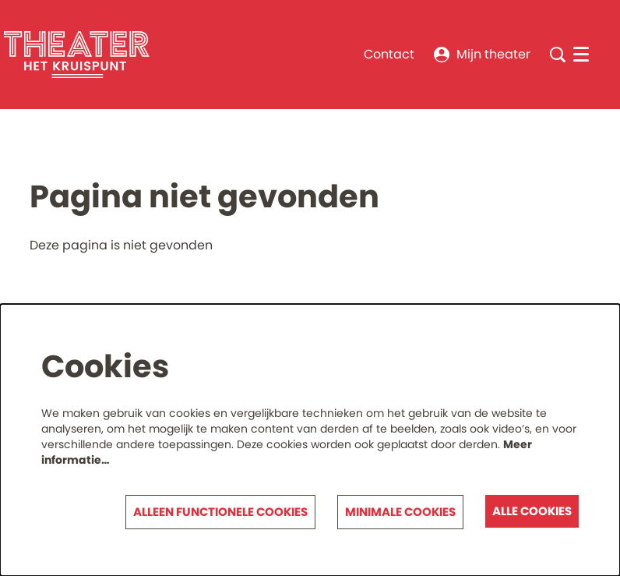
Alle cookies (532, 511)
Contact (389, 54)
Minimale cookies (400, 512)
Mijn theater (482, 54)
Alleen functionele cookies (220, 512)
